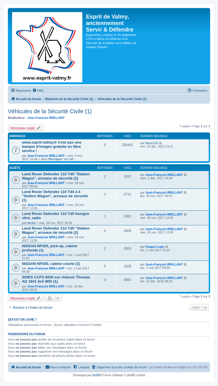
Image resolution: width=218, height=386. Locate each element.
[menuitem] (38, 90)
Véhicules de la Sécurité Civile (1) (50, 111)
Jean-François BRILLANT (46, 117)
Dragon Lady (155, 246)
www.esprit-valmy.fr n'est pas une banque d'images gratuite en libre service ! (51, 146)
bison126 (152, 143)
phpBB (96, 375)
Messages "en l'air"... (62, 159)
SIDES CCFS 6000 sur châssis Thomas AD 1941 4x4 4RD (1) (56, 279)
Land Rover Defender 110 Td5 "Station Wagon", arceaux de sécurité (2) (56, 230)
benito (31, 222)
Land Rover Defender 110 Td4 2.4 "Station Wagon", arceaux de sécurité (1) (55, 196)
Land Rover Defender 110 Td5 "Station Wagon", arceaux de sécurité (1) (56, 176)
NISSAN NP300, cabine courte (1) (51, 264)
